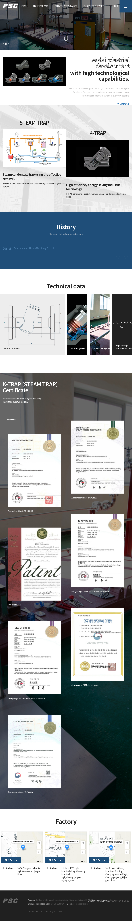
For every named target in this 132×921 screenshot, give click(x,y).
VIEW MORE (123, 103)
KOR (116, 6)
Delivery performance (66, 6)
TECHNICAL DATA (40, 6)
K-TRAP (23, 6)
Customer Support (94, 6)
